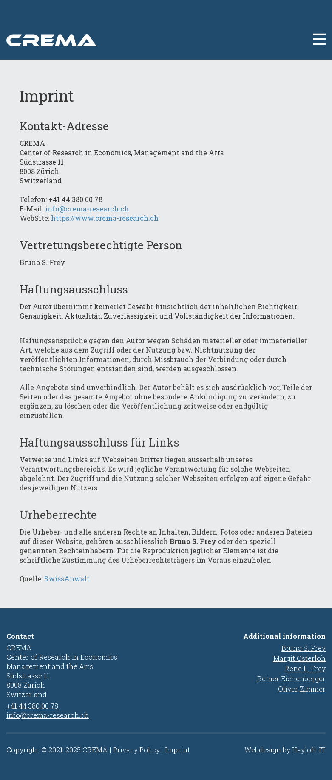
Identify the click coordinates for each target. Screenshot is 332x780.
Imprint (177, 749)
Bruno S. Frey (303, 647)
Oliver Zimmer (302, 688)
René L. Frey (305, 668)
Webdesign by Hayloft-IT (285, 749)
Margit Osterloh (299, 658)
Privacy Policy (136, 749)
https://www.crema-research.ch (105, 218)
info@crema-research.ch (87, 208)
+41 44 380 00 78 (32, 705)
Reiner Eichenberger (291, 678)
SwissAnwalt (67, 587)
